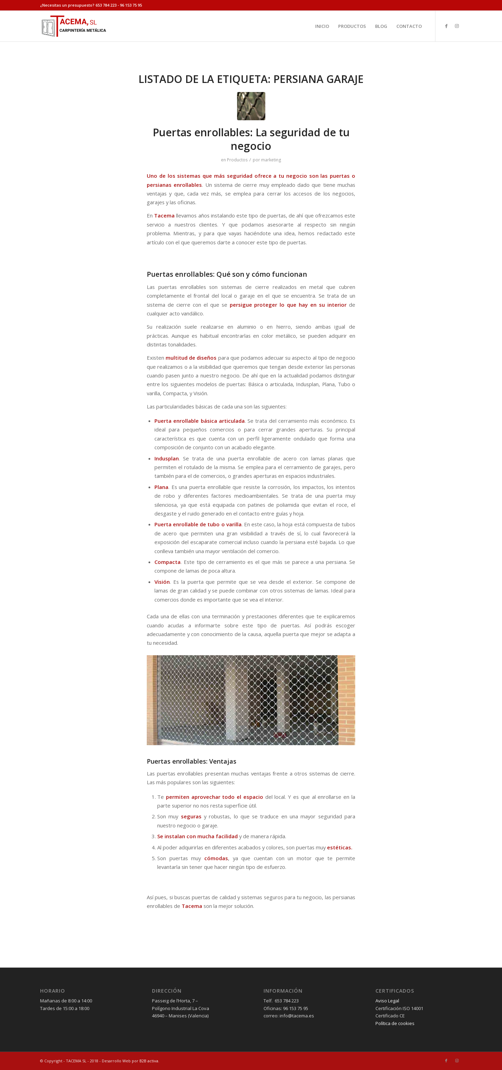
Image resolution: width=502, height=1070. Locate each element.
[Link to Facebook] (446, 26)
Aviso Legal (387, 1001)
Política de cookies (394, 1023)
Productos (237, 160)
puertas (340, 175)
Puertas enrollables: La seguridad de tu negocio (251, 139)
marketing (271, 160)
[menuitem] (322, 26)
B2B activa (148, 1060)
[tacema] (73, 26)
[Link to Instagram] (456, 26)
